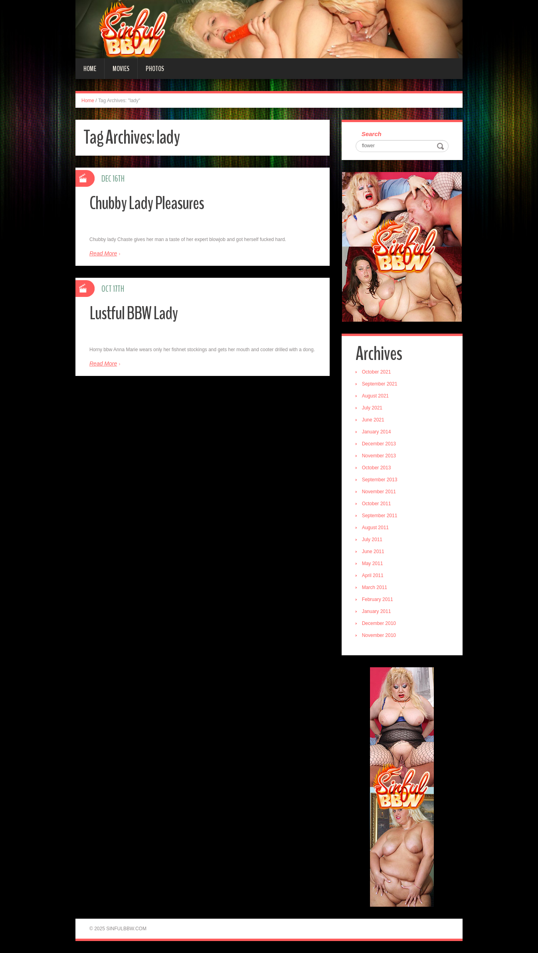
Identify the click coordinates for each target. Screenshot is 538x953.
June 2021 (373, 420)
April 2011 (373, 575)
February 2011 (377, 599)
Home (89, 68)
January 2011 (376, 611)
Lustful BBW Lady (133, 313)
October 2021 (376, 372)
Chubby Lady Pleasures (146, 203)
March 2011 (374, 587)
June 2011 (373, 551)
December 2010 (379, 623)
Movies (121, 68)
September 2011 (380, 515)
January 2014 (376, 432)
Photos (155, 68)
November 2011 (379, 491)
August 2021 (375, 396)
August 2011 (375, 527)
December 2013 (379, 444)
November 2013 (379, 456)
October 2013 (376, 468)
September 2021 (380, 384)
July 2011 (372, 539)
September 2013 (380, 479)
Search (372, 133)
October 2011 (376, 503)
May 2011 (372, 563)
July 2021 (372, 408)
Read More (103, 253)
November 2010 (379, 635)
